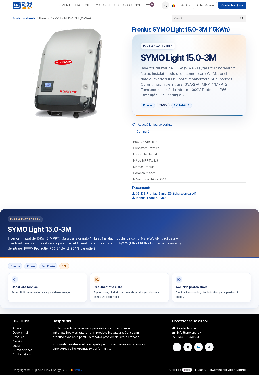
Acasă (17, 328)
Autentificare (205, 5)
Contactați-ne (22, 354)
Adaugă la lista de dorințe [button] (152, 124)
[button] (165, 5)
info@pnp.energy (189, 332)
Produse (18, 337)
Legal (16, 345)
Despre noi (20, 332)
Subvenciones (22, 350)
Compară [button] (140, 131)
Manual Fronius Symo (149, 198)
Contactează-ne (232, 5)
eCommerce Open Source (228, 370)
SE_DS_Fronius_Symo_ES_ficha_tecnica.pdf (164, 193)
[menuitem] (62, 5)
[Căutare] (241, 18)
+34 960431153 (188, 337)
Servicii (17, 341)
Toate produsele (24, 18)
